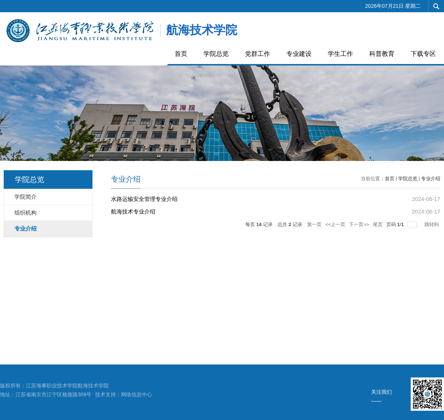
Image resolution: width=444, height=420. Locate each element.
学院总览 (216, 53)
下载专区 (423, 53)
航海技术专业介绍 (133, 211)
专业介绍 (430, 178)
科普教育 (381, 53)
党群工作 (257, 53)
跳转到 (432, 224)
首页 (181, 53)
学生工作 (340, 53)
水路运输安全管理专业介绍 (144, 199)
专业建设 (299, 53)
